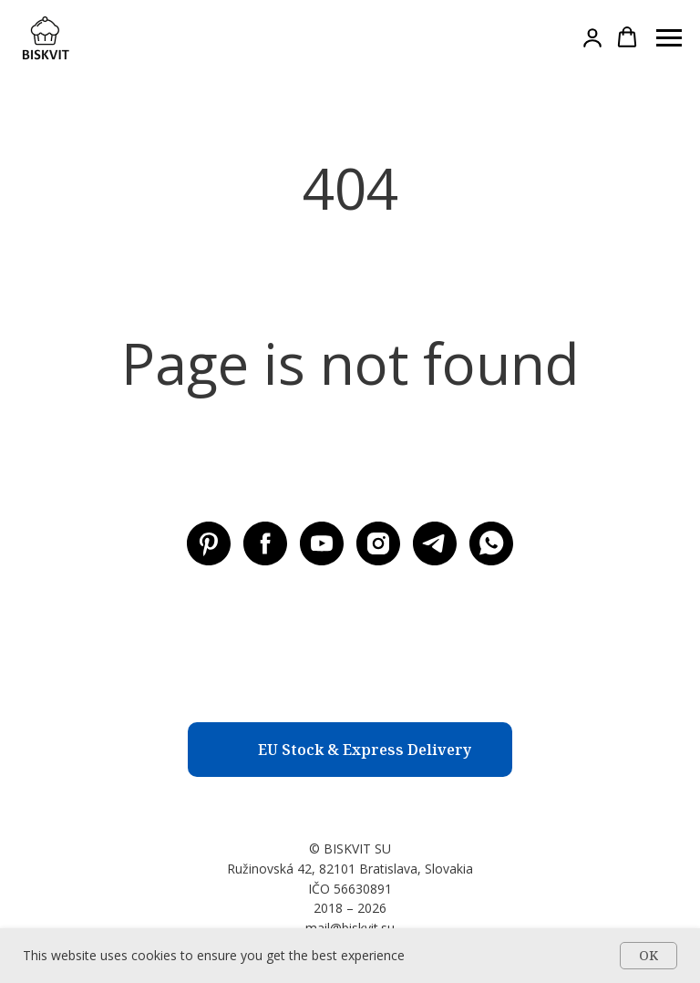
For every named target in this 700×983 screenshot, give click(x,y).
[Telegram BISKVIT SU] (435, 543)
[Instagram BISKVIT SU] (378, 543)
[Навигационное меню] (669, 38)
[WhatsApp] (491, 543)
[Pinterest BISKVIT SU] (209, 543)
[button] (592, 37)
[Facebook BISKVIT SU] (265, 543)
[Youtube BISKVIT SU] (322, 543)
